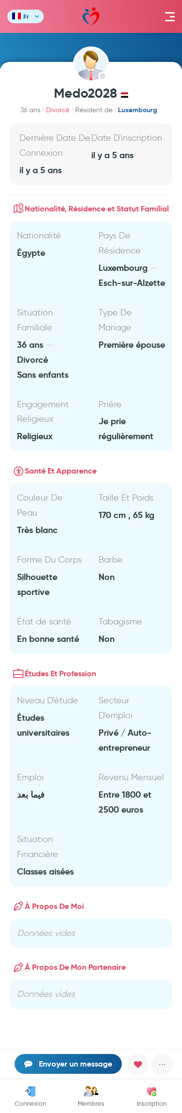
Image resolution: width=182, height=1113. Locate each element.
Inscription (151, 1096)
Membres (91, 1096)
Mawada (91, 16)
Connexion (30, 1096)
